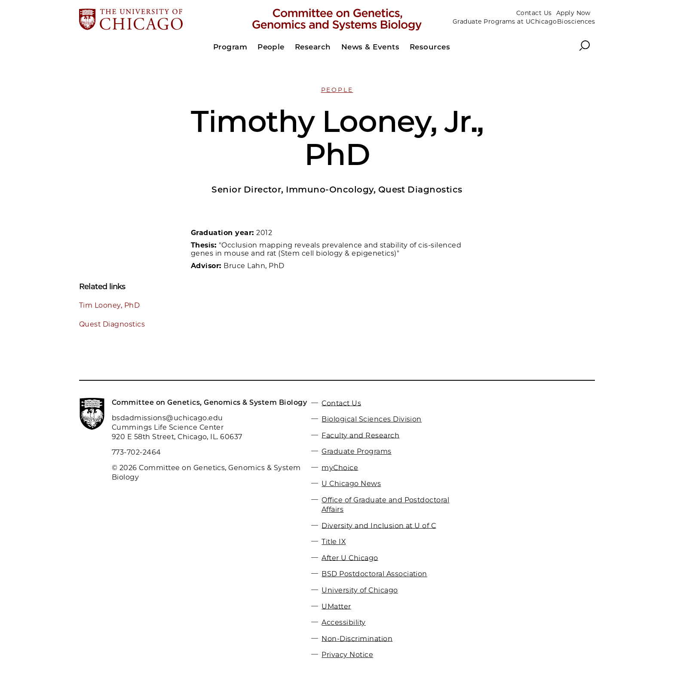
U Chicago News (351, 484)
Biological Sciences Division (371, 419)
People (337, 90)
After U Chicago (350, 557)
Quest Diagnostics (112, 324)
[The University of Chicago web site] (163, 20)
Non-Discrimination (357, 638)
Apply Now (573, 13)
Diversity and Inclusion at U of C (379, 525)
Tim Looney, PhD (109, 305)
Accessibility (343, 622)
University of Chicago (360, 590)
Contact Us (534, 13)
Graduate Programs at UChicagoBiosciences (524, 21)
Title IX (334, 542)
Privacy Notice (347, 655)
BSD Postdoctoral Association (374, 574)
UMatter (336, 606)
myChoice (340, 467)
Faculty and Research (360, 435)
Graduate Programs (356, 451)
